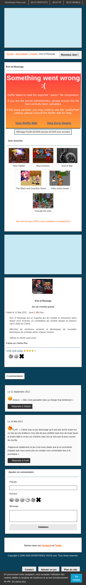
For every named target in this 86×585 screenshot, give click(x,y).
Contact (29, 569)
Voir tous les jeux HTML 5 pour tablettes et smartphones (43, 221)
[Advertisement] (43, 28)
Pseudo (13, 482)
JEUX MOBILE (73, 2)
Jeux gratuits (21, 54)
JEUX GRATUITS (39, 2)
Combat (33, 54)
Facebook (47, 545)
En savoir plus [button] (19, 581)
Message (13, 506)
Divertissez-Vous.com (15, 2)
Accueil (10, 54)
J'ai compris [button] (76, 578)
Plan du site (70, 569)
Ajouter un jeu (49, 569)
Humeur (13, 494)
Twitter (58, 545)
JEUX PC (57, 2)
